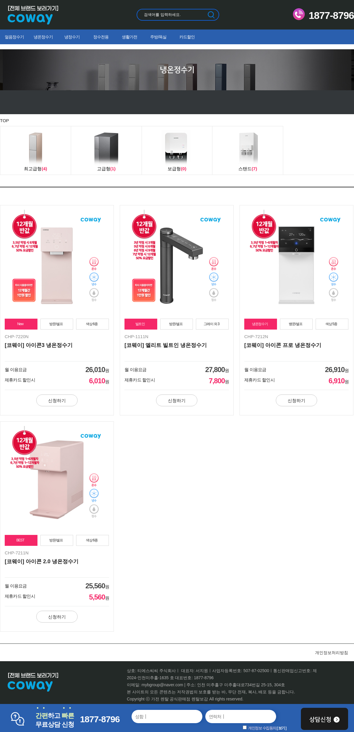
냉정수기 (72, 37)
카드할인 (187, 37)
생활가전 (129, 37)
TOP (4, 120)
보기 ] (282, 728)
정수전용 (101, 37)
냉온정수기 (43, 37)
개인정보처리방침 (331, 652)
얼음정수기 (14, 37)
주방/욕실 (158, 37)
